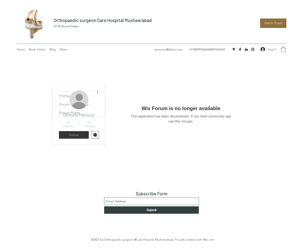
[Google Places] (234, 49)
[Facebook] (240, 49)
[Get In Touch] (273, 23)
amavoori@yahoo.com (168, 49)
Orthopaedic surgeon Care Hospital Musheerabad (103, 20)
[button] (283, 49)
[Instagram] (253, 49)
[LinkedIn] (246, 49)
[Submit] (151, 210)
